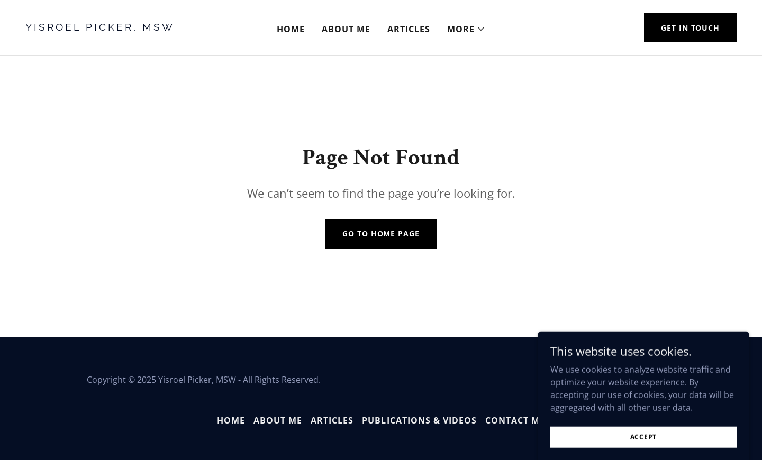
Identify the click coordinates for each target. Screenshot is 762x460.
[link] (120, 27)
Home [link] (291, 29)
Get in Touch (690, 28)
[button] (466, 29)
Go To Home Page (380, 233)
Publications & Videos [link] (419, 420)
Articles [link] (408, 29)
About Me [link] (346, 29)
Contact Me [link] (515, 420)
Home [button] (231, 420)
